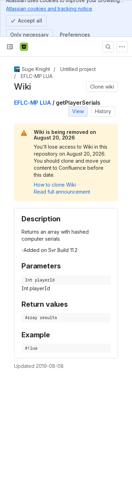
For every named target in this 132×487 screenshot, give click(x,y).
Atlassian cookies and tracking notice (49, 8)
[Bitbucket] (24, 46)
